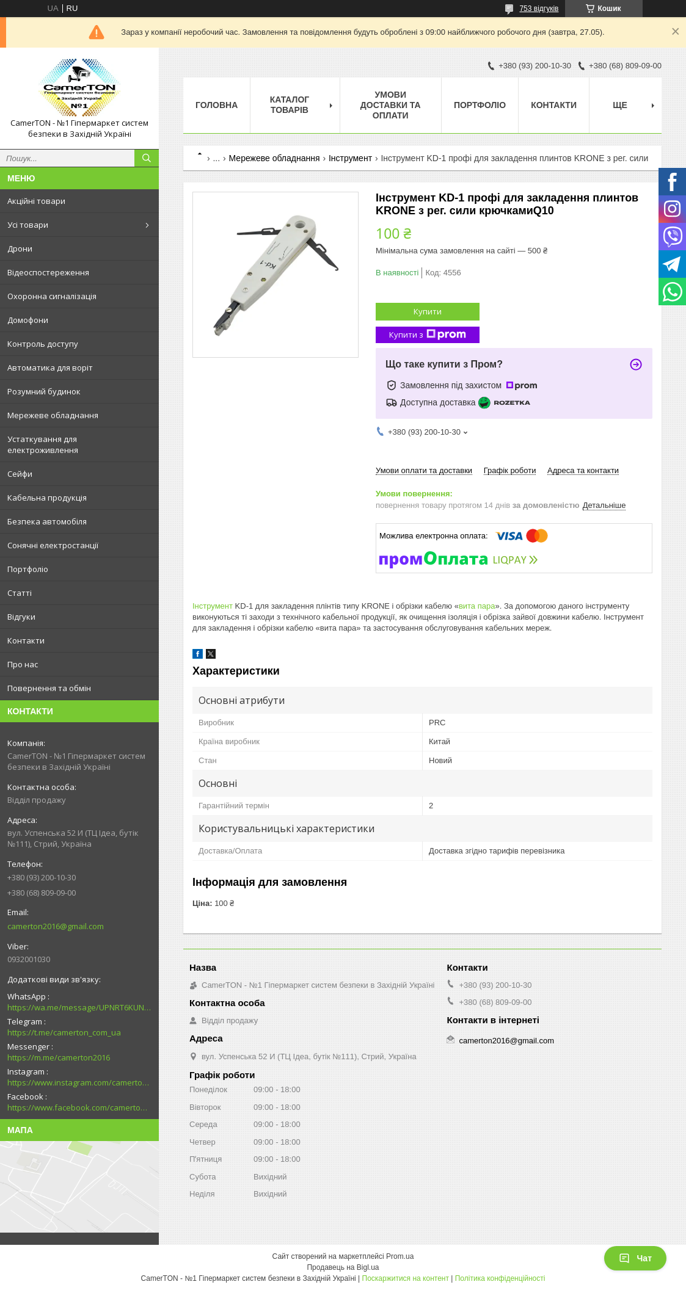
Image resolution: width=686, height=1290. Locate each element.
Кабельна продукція (47, 497)
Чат (635, 1258)
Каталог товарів (290, 105)
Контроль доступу (42, 343)
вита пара (477, 606)
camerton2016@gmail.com (55, 926)
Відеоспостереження (48, 272)
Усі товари (27, 224)
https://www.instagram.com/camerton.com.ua (79, 1082)
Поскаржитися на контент (405, 1278)
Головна (216, 105)
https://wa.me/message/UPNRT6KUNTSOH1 (79, 1007)
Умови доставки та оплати (390, 105)
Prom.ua (400, 1256)
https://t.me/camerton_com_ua (64, 1032)
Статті (19, 592)
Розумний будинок (44, 391)
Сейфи (19, 473)
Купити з (427, 335)
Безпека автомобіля (47, 521)
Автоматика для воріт (50, 367)
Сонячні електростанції (52, 545)
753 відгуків (538, 8)
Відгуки (21, 616)
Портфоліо (27, 568)
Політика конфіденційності (500, 1278)
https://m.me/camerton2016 (58, 1057)
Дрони (19, 248)
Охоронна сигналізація (52, 296)
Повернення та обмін (49, 688)
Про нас (22, 664)
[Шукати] (146, 158)
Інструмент (350, 158)
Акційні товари (36, 200)
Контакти (26, 640)
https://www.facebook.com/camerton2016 (79, 1107)
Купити (428, 311)
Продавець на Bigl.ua (343, 1267)
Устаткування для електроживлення (42, 444)
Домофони (27, 319)
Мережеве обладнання (52, 415)
